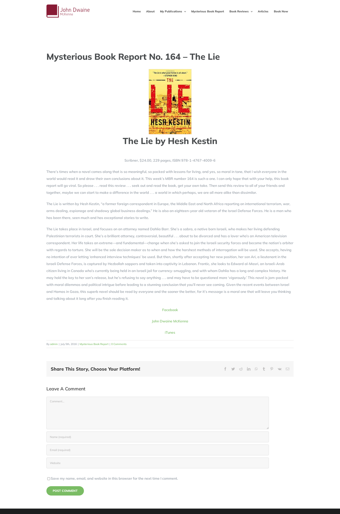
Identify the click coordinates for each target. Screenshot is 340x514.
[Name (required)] (157, 436)
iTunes (170, 332)
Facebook (170, 310)
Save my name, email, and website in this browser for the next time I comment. (114, 478)
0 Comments (119, 344)
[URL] (157, 463)
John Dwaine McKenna (170, 321)
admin (54, 344)
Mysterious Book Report (94, 344)
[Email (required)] (157, 449)
